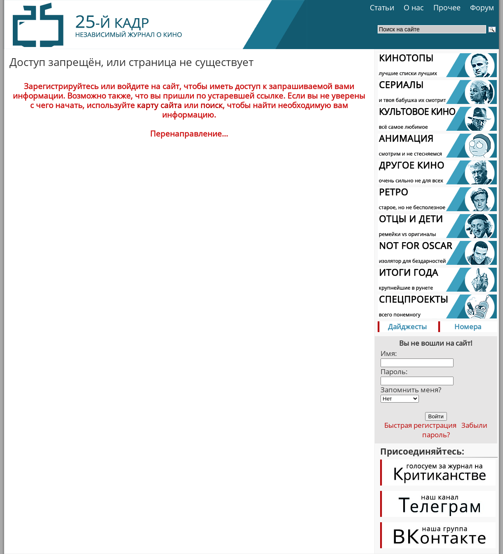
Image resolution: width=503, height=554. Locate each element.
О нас (414, 7)
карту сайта (159, 105)
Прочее (447, 7)
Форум (482, 7)
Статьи (382, 7)
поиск (211, 105)
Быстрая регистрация (420, 425)
